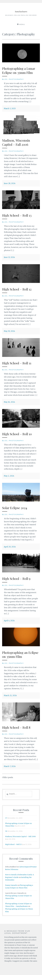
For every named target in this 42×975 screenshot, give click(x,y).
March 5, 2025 (10, 108)
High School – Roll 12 (16, 289)
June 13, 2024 (9, 257)
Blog (5, 79)
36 (6, 831)
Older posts (7, 777)
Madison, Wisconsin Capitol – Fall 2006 (16, 142)
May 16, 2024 (9, 402)
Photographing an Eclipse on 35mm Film (20, 654)
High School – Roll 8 (16, 727)
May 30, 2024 (9, 331)
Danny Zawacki (11, 885)
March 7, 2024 (10, 766)
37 (6, 818)
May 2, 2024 (9, 476)
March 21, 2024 (10, 695)
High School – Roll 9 (16, 579)
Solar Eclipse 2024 (14, 508)
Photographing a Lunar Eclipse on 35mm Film (18, 70)
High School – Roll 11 (16, 363)
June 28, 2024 (9, 183)
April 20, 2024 (10, 547)
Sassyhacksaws (21, 10)
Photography (16, 79)
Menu (22, 24)
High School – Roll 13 (16, 215)
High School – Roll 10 (17, 434)
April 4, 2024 (9, 620)
